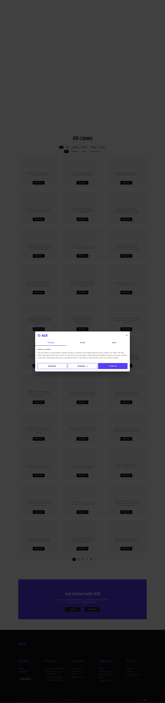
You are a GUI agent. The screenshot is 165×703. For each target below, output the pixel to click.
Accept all (112, 366)
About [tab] (114, 342)
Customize (82, 366)
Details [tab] (82, 342)
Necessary (52, 366)
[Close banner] (127, 335)
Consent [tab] (51, 342)
